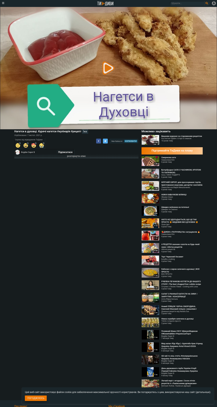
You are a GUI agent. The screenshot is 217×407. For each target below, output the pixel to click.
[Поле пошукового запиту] (206, 3)
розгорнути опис (76, 156)
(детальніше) (203, 392)
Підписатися (65, 152)
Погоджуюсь (35, 398)
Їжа (85, 131)
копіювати (131, 141)
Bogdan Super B (28, 152)
